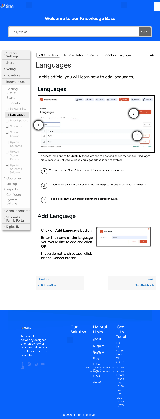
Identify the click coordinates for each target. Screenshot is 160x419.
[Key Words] (74, 31)
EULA (96, 364)
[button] (29, 5)
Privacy (96, 370)
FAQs (96, 376)
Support (96, 346)
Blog (96, 358)
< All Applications (48, 55)
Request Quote (96, 352)
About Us (96, 339)
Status (96, 381)
